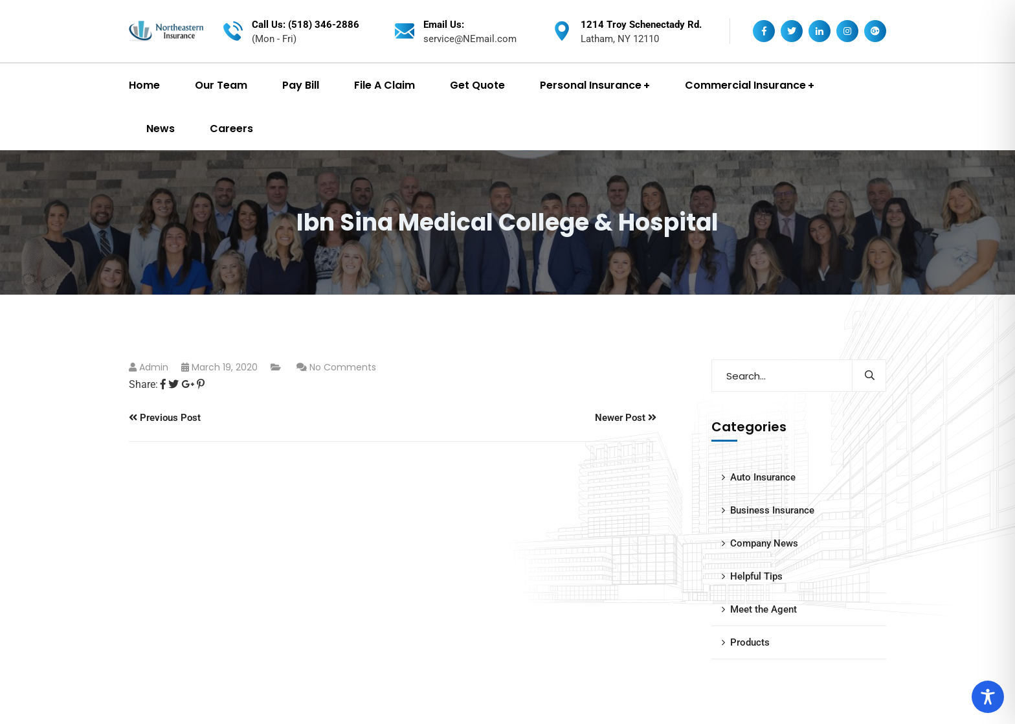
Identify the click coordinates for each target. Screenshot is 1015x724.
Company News (764, 543)
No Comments (342, 367)
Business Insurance (772, 510)
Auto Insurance (763, 477)
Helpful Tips (756, 576)
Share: (143, 384)
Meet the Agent (763, 609)
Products (750, 642)
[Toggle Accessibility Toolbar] (987, 696)
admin (153, 367)
